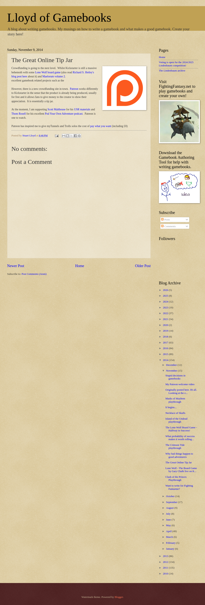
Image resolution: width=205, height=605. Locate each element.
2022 (166, 313)
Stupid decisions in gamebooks (175, 377)
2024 (166, 301)
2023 (166, 307)
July (168, 513)
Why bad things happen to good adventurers (179, 455)
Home (79, 266)
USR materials (82, 109)
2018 (166, 336)
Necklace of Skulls (175, 413)
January (170, 548)
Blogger (119, 597)
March (170, 537)
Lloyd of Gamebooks (59, 17)
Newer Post (15, 266)
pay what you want (100, 126)
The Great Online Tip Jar (178, 462)
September (172, 502)
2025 (166, 295)
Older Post (143, 266)
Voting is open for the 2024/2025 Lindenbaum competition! (176, 64)
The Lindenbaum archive (172, 70)
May (169, 525)
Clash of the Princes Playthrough (175, 478)
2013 (166, 556)
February (171, 542)
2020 (166, 325)
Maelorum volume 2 (53, 76)
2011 (166, 567)
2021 (166, 319)
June (169, 519)
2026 (166, 290)
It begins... (170, 407)
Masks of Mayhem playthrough (175, 400)
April (169, 531)
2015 (166, 354)
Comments (168, 226)
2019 (166, 330)
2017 (166, 342)
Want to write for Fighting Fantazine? (179, 487)
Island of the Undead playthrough (176, 420)
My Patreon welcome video (179, 384)
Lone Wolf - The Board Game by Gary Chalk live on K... (181, 470)
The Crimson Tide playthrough (175, 446)
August (170, 507)
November (172, 370)
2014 (166, 360)
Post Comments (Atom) (34, 274)
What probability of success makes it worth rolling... (180, 438)
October (170, 496)
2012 (166, 562)
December (171, 365)
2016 (166, 348)
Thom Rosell (18, 113)
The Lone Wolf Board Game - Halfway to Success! (181, 429)
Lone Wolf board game (47, 72)
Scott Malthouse (57, 109)
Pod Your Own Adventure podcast (63, 113)
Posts (165, 219)
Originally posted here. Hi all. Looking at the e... (181, 391)
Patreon (74, 88)
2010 (166, 573)
